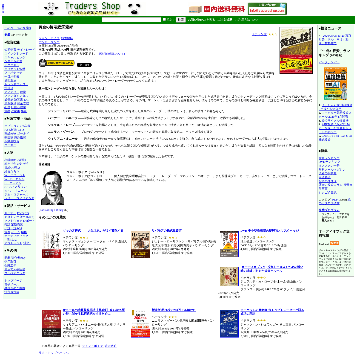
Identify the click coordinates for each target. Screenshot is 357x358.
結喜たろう (11, 171)
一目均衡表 (11, 76)
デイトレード (26, 49)
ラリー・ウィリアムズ (19, 198)
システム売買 (13, 61)
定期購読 (17, 224)
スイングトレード (16, 53)
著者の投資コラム (331, 184)
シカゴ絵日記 (328, 192)
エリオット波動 (14, 69)
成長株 (8, 99)
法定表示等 (11, 292)
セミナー (10, 213)
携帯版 (3, 8)
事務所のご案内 (14, 288)
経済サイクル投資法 (335, 120)
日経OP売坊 (12, 167)
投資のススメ (328, 181)
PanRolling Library (51, 210)
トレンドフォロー (16, 84)
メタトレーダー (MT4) (19, 216)
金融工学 (10, 265)
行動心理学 (18, 107)
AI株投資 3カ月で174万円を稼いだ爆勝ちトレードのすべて (335, 128)
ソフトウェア (13, 220)
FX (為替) (10, 129)
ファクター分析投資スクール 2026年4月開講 (335, 114)
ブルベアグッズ (14, 273)
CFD (21, 129)
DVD (20, 213)
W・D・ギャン (14, 179)
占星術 (15, 111)
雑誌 (7, 224)
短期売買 (10, 49)
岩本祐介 (10, 163)
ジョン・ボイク (49, 38)
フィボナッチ (13, 72)
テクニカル (11, 65)
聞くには (12, 239)
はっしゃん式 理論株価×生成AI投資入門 (335, 107)
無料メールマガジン (332, 169)
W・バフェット (14, 175)
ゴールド (23, 133)
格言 (24, 111)
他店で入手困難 (14, 269)
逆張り (8, 88)
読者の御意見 (328, 173)
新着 (7, 35)
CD (27, 213)
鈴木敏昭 (67, 38)
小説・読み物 (13, 228)
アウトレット (13, 243)
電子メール (11, 284)
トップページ (13, 280)
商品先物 (10, 133)
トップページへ (58, 353)
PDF (335, 199)
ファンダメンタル (16, 95)
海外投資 (20, 137)
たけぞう (23, 163)
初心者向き (18, 257)
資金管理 (23, 103)
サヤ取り (10, 103)
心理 (7, 107)
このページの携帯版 (17, 28)
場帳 (24, 232)
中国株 (8, 137)
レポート (29, 220)
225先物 (25, 126)
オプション (11, 126)
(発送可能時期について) (111, 53)
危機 (7, 111)
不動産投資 (11, 141)
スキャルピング (14, 57)
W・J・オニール (15, 190)
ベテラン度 (259, 34)
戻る (42, 353)
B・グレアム (12, 183)
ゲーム (15, 232)
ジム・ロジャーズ (16, 194)
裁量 (23, 92)
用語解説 (325, 177)
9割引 (27, 243)
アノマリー (11, 92)
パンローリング (49, 42)
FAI (26, 99)
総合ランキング (329, 158)
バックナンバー (329, 62)
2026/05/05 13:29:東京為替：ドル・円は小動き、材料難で (335, 39)
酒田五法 (10, 80)
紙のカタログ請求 (335, 201)
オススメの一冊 (329, 165)
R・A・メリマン (15, 186)
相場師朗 (10, 160)
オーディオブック (16, 236)
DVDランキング (329, 161)
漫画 (7, 232)
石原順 (21, 160)
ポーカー (10, 145)
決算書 (18, 99)
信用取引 (10, 261)
